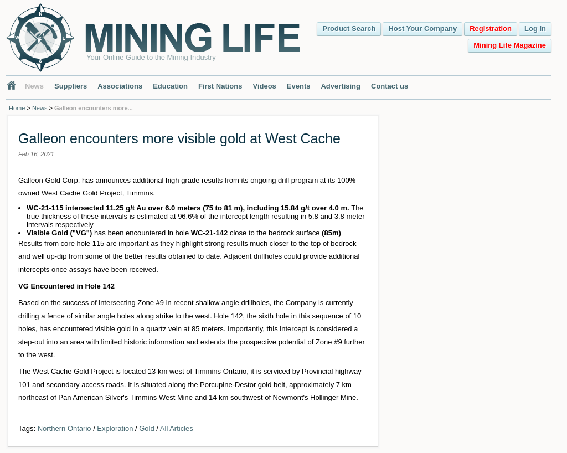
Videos (264, 86)
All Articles (176, 428)
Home (17, 108)
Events (299, 86)
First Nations (220, 86)
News (34, 86)
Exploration (115, 428)
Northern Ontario (64, 428)
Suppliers (70, 86)
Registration (491, 28)
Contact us (389, 86)
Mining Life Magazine (509, 45)
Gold (146, 428)
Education (170, 86)
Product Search (348, 28)
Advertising (340, 86)
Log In (535, 28)
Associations (119, 86)
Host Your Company (422, 28)
